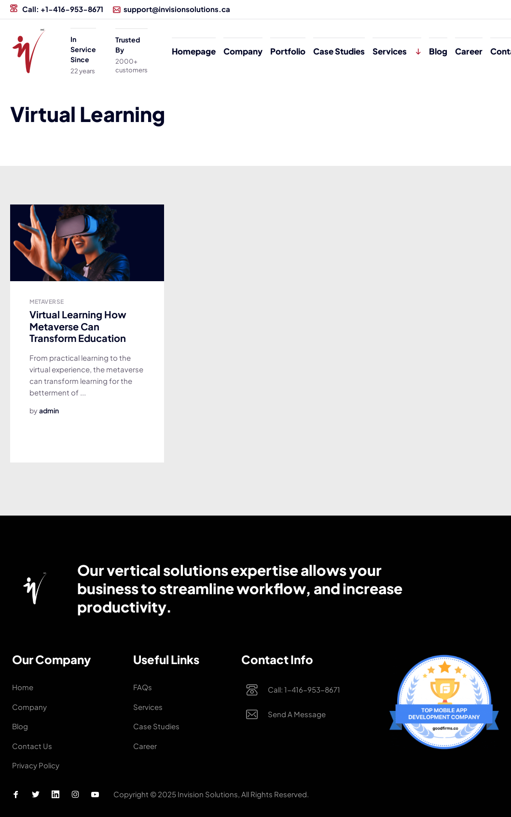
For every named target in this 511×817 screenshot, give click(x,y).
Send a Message (297, 714)
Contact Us (32, 745)
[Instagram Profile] (75, 794)
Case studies (339, 51)
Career (469, 51)
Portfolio (287, 51)
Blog (438, 51)
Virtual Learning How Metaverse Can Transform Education (77, 326)
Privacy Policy (35, 765)
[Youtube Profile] (95, 794)
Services (390, 51)
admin (49, 410)
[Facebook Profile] (16, 794)
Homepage (194, 51)
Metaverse (46, 301)
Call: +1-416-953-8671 (56, 9)
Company (242, 51)
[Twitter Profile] (36, 794)
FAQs (142, 687)
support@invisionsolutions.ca (171, 9)
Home (22, 687)
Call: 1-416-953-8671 (304, 690)
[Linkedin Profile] (55, 794)
